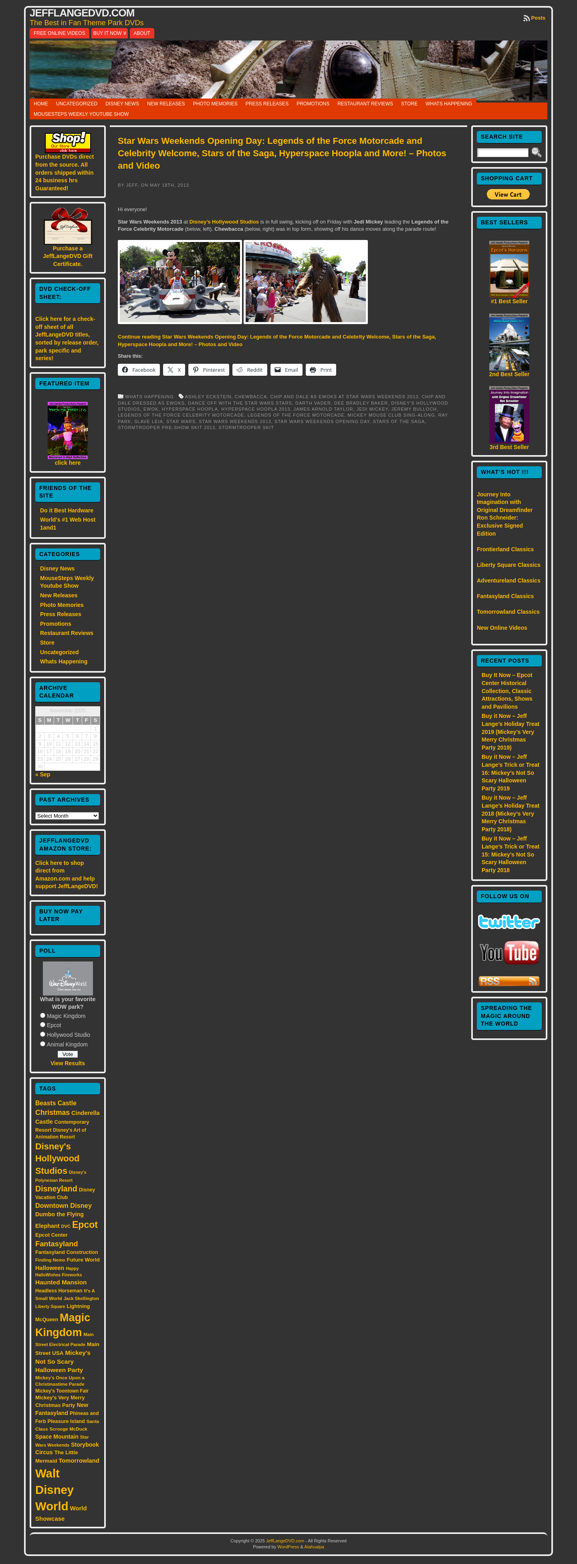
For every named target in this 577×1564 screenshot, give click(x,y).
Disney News (122, 104)
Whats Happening (449, 104)
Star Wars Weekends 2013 (235, 421)
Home (41, 104)
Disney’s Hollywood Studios (224, 222)
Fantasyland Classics (505, 596)
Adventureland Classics (509, 580)
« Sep (42, 774)
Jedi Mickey (372, 409)
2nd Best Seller (509, 374)
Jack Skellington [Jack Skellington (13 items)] (81, 1298)
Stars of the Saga (399, 421)
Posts (538, 18)
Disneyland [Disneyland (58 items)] (56, 1188)
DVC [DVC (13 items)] (66, 1226)
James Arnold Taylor (323, 409)
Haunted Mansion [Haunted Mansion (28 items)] (61, 1282)
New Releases (166, 104)
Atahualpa (314, 1546)
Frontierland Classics (505, 549)
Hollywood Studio (68, 1035)
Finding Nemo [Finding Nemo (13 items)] (50, 1260)
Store (409, 104)
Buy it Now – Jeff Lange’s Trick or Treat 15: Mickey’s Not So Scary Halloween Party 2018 (510, 854)
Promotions (313, 104)
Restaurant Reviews (365, 104)
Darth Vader (313, 403)
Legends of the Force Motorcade (296, 415)
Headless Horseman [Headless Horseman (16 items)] (59, 1291)
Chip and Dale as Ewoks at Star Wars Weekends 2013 (344, 396)
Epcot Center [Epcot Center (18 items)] (51, 1235)
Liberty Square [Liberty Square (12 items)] (50, 1306)
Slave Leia (148, 421)
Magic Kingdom (66, 1016)
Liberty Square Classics (509, 565)
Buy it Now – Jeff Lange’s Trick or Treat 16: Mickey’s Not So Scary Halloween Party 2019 (510, 772)
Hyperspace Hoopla (190, 409)
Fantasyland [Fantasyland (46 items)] (56, 1244)
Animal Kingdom (67, 1044)
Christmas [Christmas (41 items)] (52, 1113)
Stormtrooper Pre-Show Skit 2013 (166, 427)
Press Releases (267, 104)
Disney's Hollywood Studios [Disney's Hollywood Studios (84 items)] (57, 1158)
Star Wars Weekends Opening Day (321, 421)
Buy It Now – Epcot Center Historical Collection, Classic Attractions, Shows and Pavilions (507, 690)
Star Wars (181, 421)
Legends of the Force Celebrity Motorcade (181, 415)
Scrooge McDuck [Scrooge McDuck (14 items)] (68, 1428)
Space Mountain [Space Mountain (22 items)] (57, 1436)
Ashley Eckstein (208, 396)
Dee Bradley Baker (361, 403)
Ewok (151, 409)
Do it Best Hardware (66, 510)
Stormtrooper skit (246, 427)
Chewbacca (251, 396)
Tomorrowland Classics (508, 612)
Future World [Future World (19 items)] (83, 1260)
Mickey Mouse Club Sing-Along (391, 415)
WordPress (288, 1546)
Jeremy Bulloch (414, 409)
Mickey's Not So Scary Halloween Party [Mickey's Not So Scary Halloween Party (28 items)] (63, 1361)
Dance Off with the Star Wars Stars (240, 403)
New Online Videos (502, 628)
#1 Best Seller (509, 301)
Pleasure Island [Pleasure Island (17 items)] (66, 1421)
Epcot (54, 1025)
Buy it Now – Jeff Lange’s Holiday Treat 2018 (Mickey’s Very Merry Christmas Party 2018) (510, 813)
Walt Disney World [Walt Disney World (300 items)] (54, 1490)
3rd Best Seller (509, 447)
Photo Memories (215, 104)
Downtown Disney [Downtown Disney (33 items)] (63, 1205)
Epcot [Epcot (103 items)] (85, 1224)
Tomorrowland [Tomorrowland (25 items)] (79, 1460)
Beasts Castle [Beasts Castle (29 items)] (56, 1103)
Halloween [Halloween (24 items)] (49, 1268)
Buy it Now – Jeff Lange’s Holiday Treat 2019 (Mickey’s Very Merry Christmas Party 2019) (510, 731)
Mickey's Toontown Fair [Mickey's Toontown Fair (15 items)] (62, 1391)
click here (68, 463)
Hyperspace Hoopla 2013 (255, 409)
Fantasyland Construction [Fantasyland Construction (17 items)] (66, 1252)
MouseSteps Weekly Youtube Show (81, 114)
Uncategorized (76, 104)
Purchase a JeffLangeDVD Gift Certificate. (68, 256)
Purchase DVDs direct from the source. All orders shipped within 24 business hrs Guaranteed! (64, 172)
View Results (67, 1063)
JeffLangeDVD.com (82, 13)
